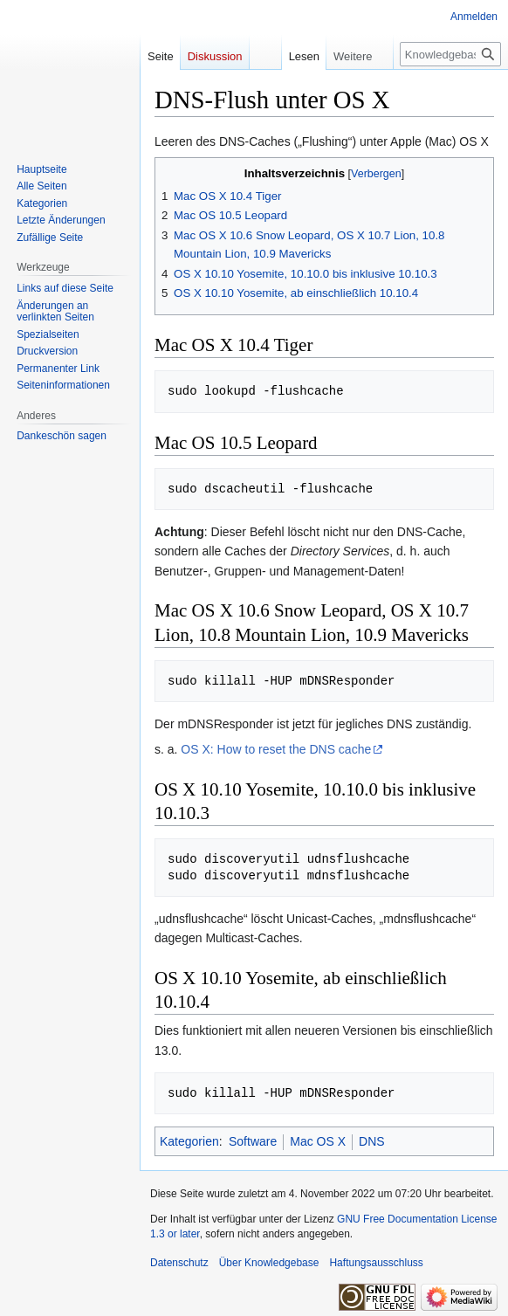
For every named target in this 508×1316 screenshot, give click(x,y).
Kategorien (189, 1141)
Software (253, 1141)
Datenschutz (179, 1263)
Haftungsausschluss (375, 1263)
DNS (372, 1141)
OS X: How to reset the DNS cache (276, 749)
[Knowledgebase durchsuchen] (450, 54)
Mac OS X (318, 1141)
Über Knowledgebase (269, 1263)
